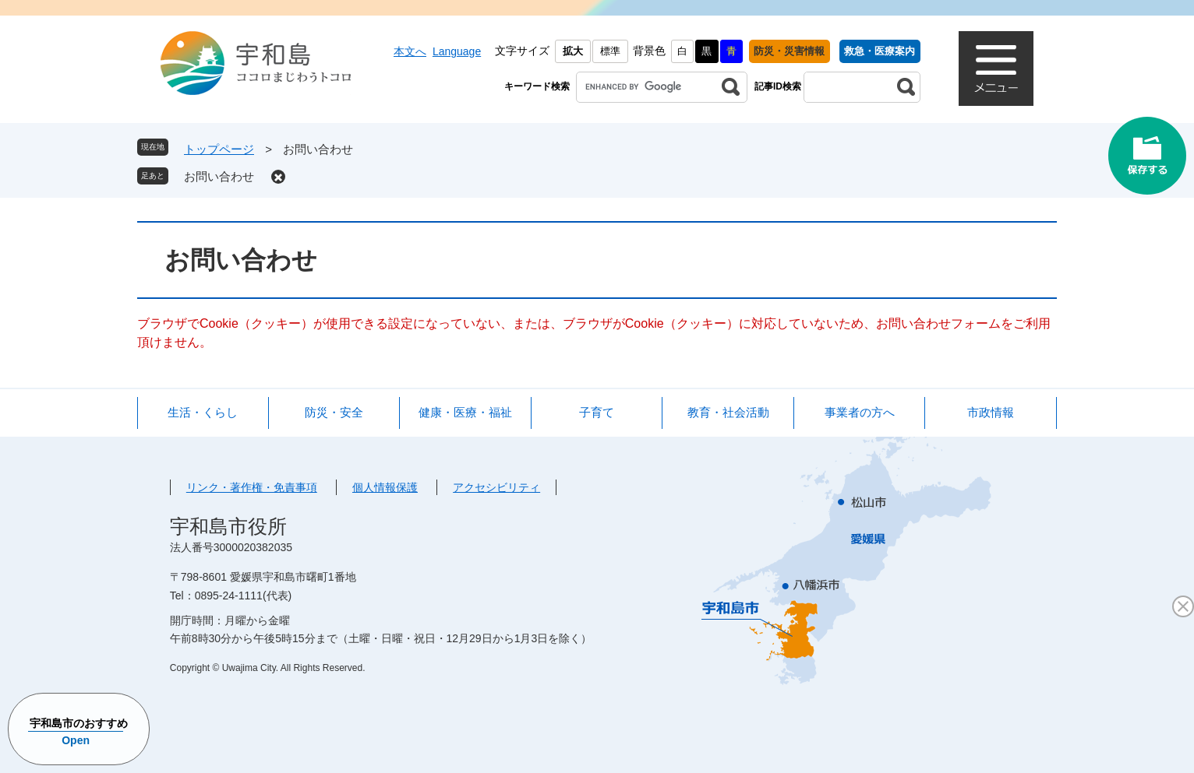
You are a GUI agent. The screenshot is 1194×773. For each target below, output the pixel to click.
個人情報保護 (385, 487)
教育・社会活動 (728, 412)
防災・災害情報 (789, 51)
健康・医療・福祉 (465, 412)
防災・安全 (334, 412)
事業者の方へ (860, 412)
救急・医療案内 (879, 51)
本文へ (410, 51)
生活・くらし (203, 412)
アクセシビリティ (496, 487)
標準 (610, 51)
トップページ (219, 149)
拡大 (573, 51)
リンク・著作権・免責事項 (251, 487)
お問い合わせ (219, 176)
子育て (596, 412)
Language (457, 51)
